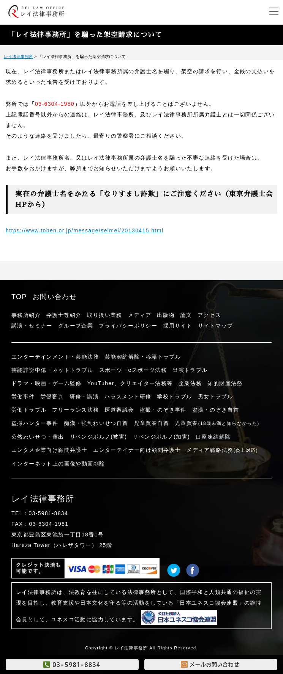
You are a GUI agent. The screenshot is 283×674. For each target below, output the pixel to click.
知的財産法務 (224, 383)
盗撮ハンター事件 (34, 423)
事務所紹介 (26, 315)
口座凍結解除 (213, 437)
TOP (19, 297)
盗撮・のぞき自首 (215, 410)
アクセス (209, 315)
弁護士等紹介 (63, 315)
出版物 (165, 315)
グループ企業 (75, 326)
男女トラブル (215, 396)
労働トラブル (28, 410)
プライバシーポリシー (128, 326)
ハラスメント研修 (127, 396)
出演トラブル (189, 370)
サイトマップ (215, 326)
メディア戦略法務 (222, 450)
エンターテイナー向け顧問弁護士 (137, 450)
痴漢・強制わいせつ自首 (96, 423)
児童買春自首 (151, 423)
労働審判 (52, 396)
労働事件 (23, 396)
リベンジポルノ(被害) (98, 437)
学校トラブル (174, 396)
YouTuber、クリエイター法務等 (130, 383)
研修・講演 (84, 396)
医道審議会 (119, 410)
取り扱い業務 (104, 315)
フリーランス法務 (75, 410)
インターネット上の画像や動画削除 (58, 464)
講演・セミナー (31, 326)
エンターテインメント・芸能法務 (55, 357)
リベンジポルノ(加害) (161, 437)
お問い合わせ (55, 297)
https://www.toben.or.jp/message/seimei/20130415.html (84, 230)
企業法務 (190, 383)
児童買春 (217, 423)
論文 (186, 315)
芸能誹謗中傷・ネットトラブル (52, 370)
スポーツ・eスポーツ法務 (133, 370)
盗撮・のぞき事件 (163, 410)
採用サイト (177, 326)
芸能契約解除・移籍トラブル (143, 357)
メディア (140, 315)
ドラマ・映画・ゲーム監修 (46, 383)
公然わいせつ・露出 (37, 437)
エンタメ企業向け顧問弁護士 (49, 450)
